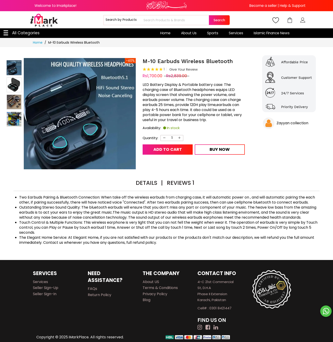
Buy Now (220, 149)
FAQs (92, 288)
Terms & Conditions (160, 287)
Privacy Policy (155, 294)
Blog (146, 299)
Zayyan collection (292, 123)
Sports (212, 33)
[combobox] (175, 20)
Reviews (180, 183)
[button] (14, 84)
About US (151, 281)
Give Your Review (183, 69)
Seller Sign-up (45, 287)
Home (165, 33)
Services (236, 33)
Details (149, 183)
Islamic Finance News (272, 33)
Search (219, 20)
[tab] (149, 183)
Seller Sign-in (44, 294)
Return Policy (99, 294)
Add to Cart (167, 149)
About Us (189, 33)
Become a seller (263, 5)
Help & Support (293, 5)
